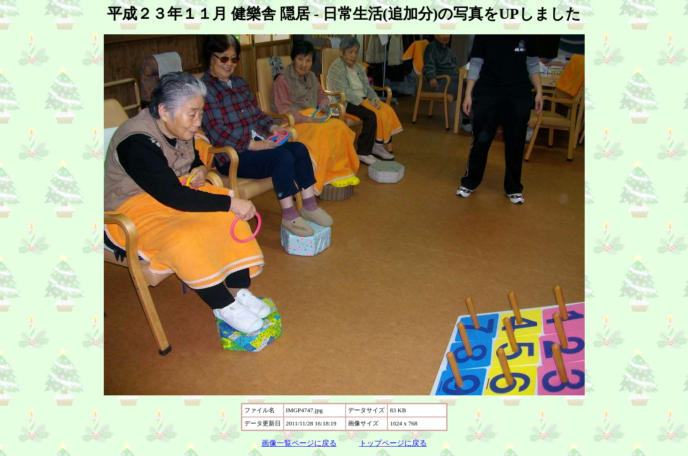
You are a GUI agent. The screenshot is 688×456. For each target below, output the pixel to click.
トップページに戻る (393, 443)
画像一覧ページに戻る (299, 443)
